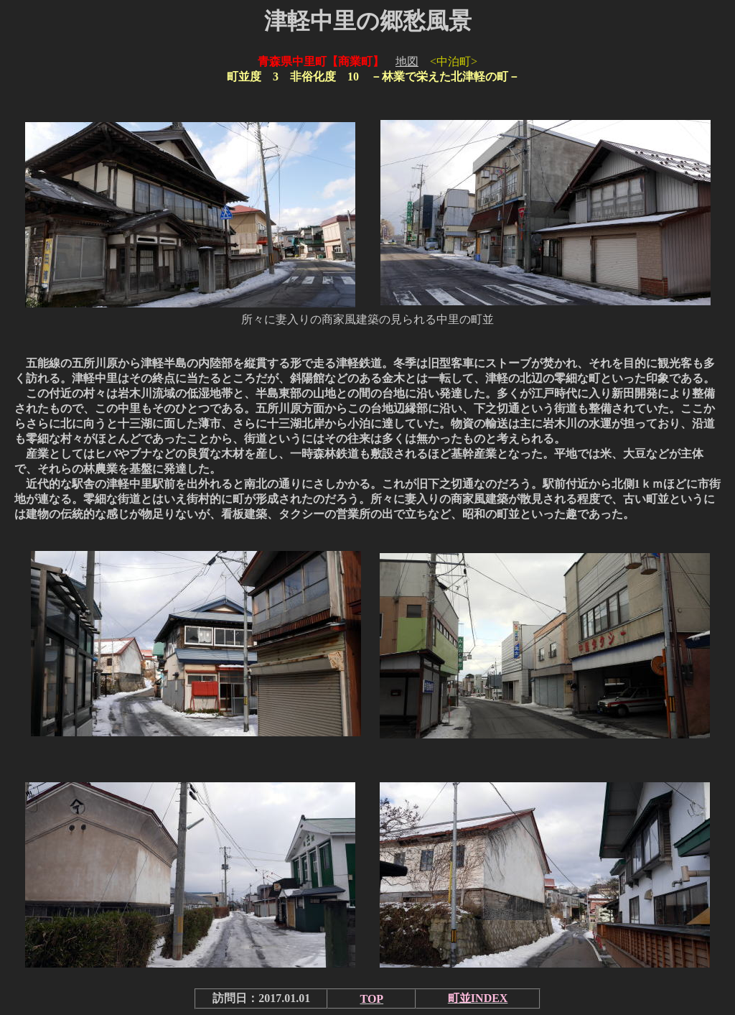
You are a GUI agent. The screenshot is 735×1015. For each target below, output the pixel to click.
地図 (406, 61)
